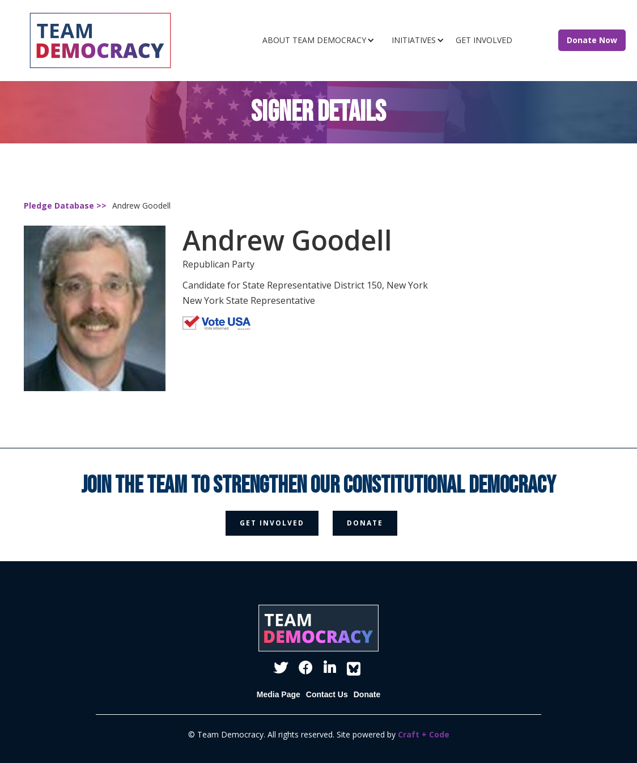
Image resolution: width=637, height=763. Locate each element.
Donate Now (592, 40)
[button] (321, 40)
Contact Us (327, 694)
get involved (272, 523)
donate (365, 523)
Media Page (278, 694)
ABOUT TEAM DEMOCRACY (314, 40)
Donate (367, 694)
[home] (117, 40)
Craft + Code (423, 734)
